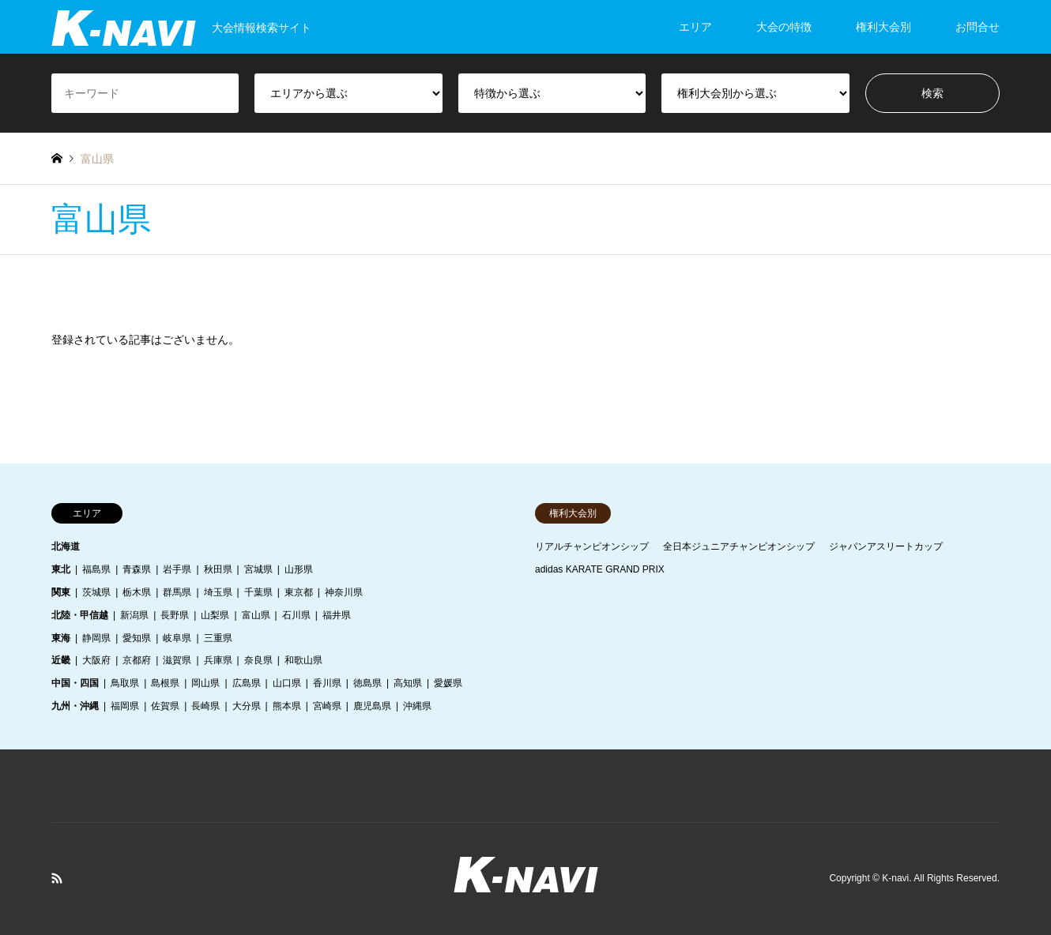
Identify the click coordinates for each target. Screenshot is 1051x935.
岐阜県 (177, 638)
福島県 (96, 569)
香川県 (327, 683)
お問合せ (977, 27)
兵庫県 (218, 660)
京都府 (136, 660)
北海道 (65, 546)
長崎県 (205, 706)
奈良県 (258, 660)
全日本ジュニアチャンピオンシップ (739, 546)
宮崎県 (327, 706)
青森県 (136, 569)
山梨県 (215, 615)
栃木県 (136, 592)
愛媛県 (448, 683)
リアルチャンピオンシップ (592, 546)
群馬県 (177, 592)
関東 (60, 592)
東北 (60, 569)
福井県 (336, 615)
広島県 (246, 683)
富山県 (256, 615)
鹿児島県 (372, 706)
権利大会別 (883, 27)
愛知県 (136, 638)
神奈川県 (344, 592)
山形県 (298, 569)
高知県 (408, 683)
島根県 (165, 683)
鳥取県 (125, 683)
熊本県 (287, 706)
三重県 (218, 638)
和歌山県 (303, 660)
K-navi (895, 878)
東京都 (298, 592)
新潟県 (134, 615)
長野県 (174, 615)
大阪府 (96, 660)
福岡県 (125, 706)
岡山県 (205, 683)
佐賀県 (165, 706)
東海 (60, 638)
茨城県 (96, 592)
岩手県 (177, 569)
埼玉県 (218, 592)
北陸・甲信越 (79, 615)
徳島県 (367, 683)
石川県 (296, 615)
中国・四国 (75, 683)
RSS (56, 878)
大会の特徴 (784, 27)
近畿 (60, 660)
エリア (695, 27)
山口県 (287, 683)
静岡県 (96, 638)
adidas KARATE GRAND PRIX (600, 569)
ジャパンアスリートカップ (886, 546)
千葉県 (258, 592)
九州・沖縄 (75, 706)
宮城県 (258, 569)
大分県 (246, 706)
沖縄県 (417, 706)
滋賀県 (177, 660)
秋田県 (218, 569)
